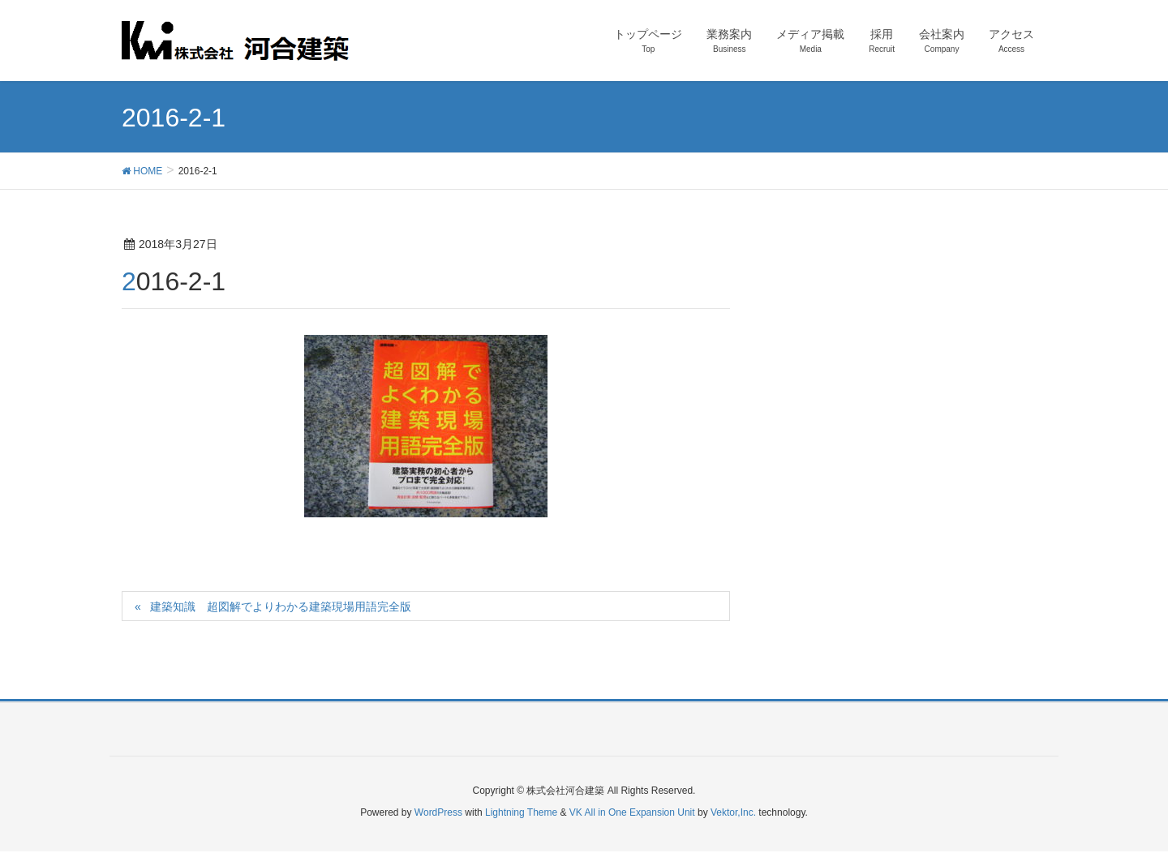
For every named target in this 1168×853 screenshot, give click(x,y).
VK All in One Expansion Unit (632, 812)
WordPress (438, 812)
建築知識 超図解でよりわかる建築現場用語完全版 (280, 606)
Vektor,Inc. (733, 812)
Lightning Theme (521, 812)
